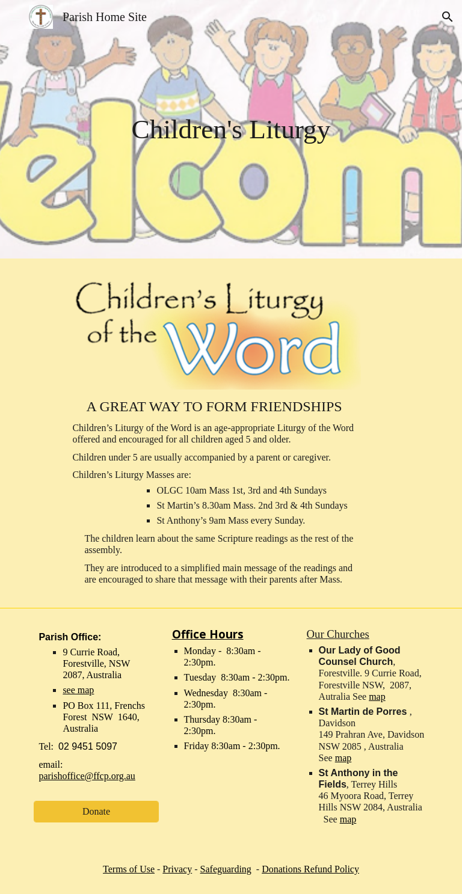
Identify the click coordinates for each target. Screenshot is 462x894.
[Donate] (96, 812)
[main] (230, 129)
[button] (14, 16)
